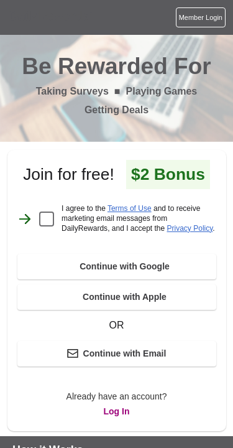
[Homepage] (49, 17)
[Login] (201, 17)
